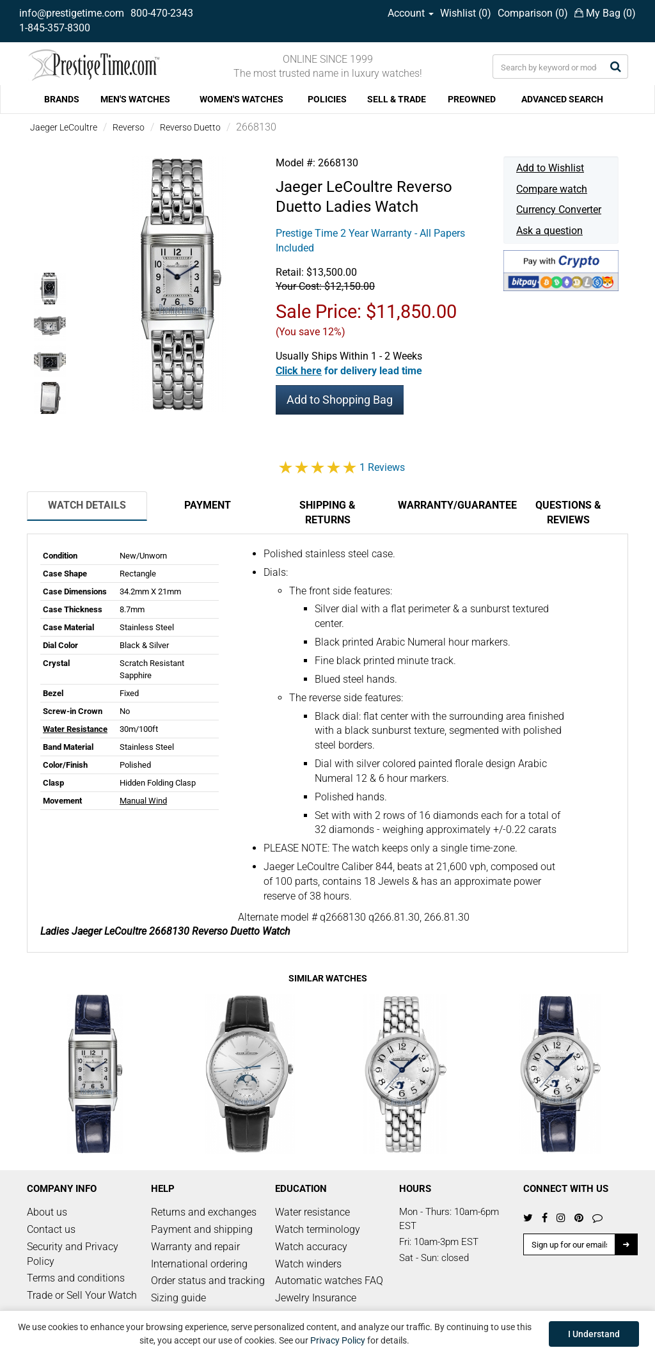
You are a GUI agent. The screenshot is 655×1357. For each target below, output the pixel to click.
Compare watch (551, 189)
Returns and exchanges (203, 1212)
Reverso (129, 127)
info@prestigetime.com (71, 13)
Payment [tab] (207, 505)
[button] (349, 371)
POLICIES (327, 99)
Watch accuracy (311, 1247)
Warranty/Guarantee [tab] (453, 505)
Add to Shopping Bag (340, 399)
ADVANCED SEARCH (562, 99)
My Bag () (605, 13)
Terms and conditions (76, 1278)
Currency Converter (558, 209)
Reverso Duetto (190, 127)
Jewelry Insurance (315, 1298)
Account (411, 13)
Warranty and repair (195, 1247)
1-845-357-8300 (54, 28)
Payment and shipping (202, 1229)
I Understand (594, 1334)
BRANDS (61, 99)
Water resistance (312, 1212)
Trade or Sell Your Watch (82, 1295)
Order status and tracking (208, 1280)
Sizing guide (178, 1298)
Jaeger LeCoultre (63, 127)
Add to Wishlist (550, 168)
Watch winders (308, 1264)
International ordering (199, 1264)
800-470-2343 (161, 13)
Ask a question (549, 231)
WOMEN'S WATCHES (241, 99)
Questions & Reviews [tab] (568, 512)
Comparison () (533, 13)
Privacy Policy (337, 1340)
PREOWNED (472, 99)
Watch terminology (317, 1229)
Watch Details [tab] (87, 505)
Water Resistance (75, 729)
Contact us (51, 1229)
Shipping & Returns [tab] (327, 512)
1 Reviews (382, 467)
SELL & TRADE (396, 99)
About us (47, 1212)
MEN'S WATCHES (135, 99)
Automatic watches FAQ (329, 1280)
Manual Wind (143, 800)
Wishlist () (465, 13)
